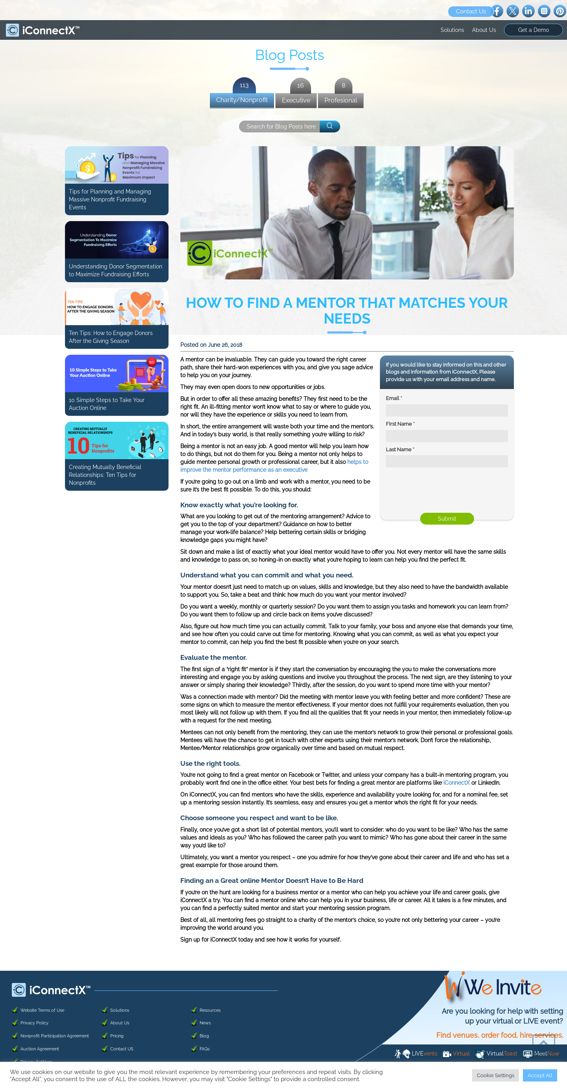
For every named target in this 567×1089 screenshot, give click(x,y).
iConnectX (456, 783)
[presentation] (438, 492)
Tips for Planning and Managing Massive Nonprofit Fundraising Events (110, 199)
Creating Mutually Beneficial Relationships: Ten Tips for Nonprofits (105, 475)
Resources (210, 1010)
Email (394, 398)
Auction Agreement (39, 1049)
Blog (204, 1036)
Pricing (117, 1036)
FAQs (204, 1049)
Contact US (121, 1049)
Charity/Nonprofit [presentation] (242, 98)
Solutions (452, 30)
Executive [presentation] (296, 98)
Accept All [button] (540, 1075)
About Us (484, 30)
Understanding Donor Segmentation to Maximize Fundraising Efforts (115, 270)
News (205, 1023)
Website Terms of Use (42, 1010)
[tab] (242, 100)
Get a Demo (533, 30)
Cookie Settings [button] (495, 1075)
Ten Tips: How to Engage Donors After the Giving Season (111, 337)
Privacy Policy (34, 1023)
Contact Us (471, 11)
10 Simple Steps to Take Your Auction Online (107, 404)
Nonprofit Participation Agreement (54, 1036)
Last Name (400, 449)
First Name (400, 424)
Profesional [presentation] (340, 98)
